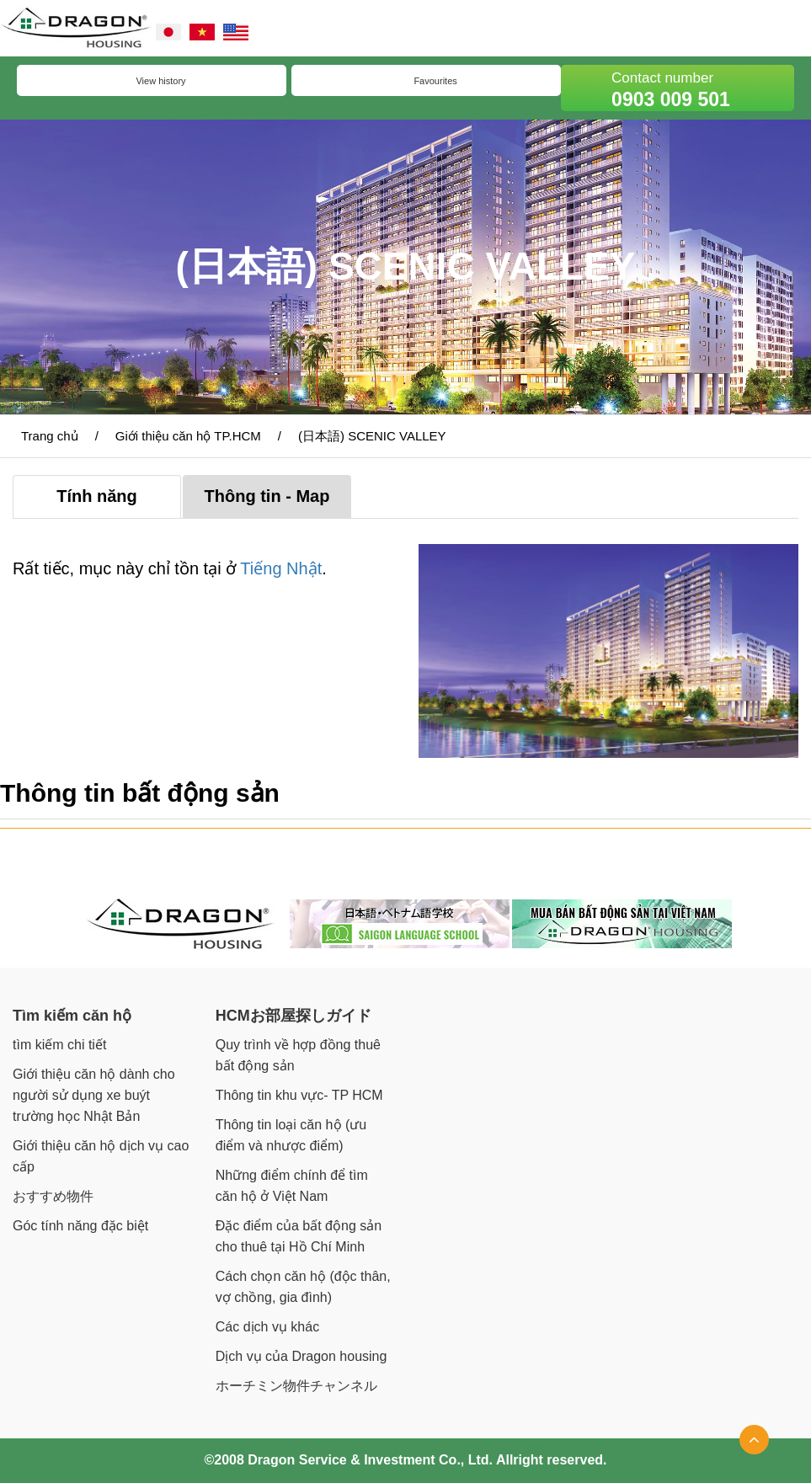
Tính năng (96, 496)
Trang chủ (49, 436)
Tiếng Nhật (281, 568)
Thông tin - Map (267, 496)
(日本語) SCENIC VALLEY (372, 436)
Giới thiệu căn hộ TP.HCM (188, 436)
